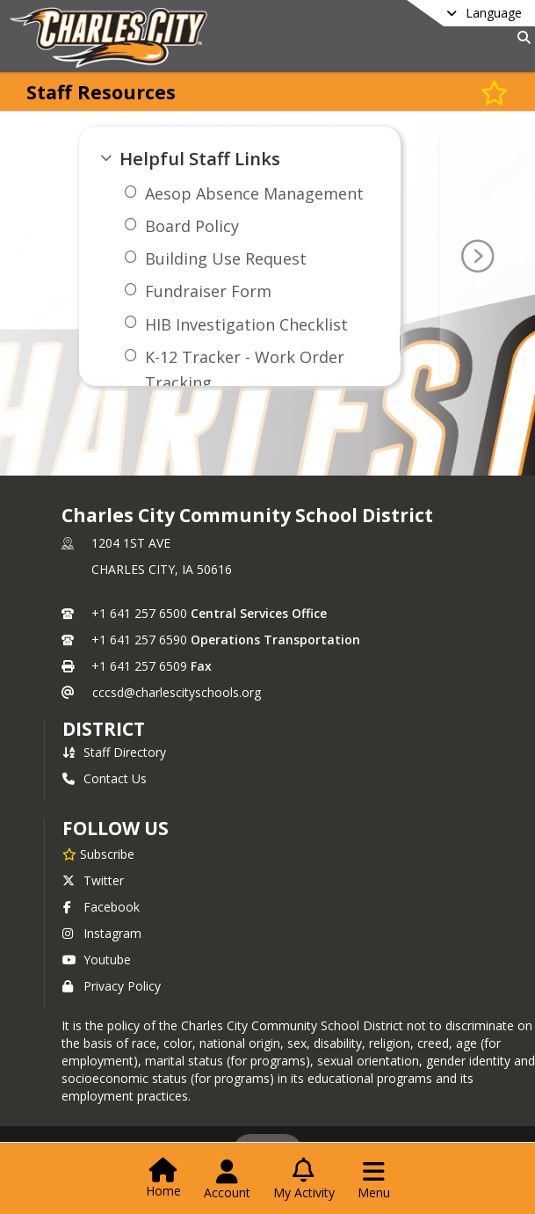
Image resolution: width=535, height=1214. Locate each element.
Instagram (101, 933)
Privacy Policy (111, 986)
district (103, 728)
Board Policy (192, 225)
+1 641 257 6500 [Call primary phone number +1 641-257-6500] (139, 613)
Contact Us (104, 778)
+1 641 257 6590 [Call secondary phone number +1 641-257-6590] (139, 639)
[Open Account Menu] (227, 1180)
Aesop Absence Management (254, 193)
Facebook (101, 906)
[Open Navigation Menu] (374, 1180)
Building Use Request (226, 258)
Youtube (96, 959)
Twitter (93, 880)
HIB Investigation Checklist (246, 324)
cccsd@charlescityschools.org (176, 692)
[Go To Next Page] (477, 257)
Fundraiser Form (208, 291)
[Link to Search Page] (520, 37)
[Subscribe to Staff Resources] (495, 92)
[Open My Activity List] (304, 1180)
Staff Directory (114, 752)
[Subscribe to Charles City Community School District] (98, 853)
